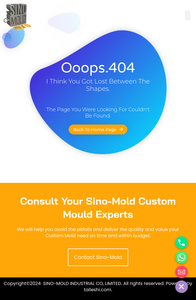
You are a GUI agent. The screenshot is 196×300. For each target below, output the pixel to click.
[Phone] (181, 242)
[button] (187, 15)
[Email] (181, 272)
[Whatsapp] (181, 257)
